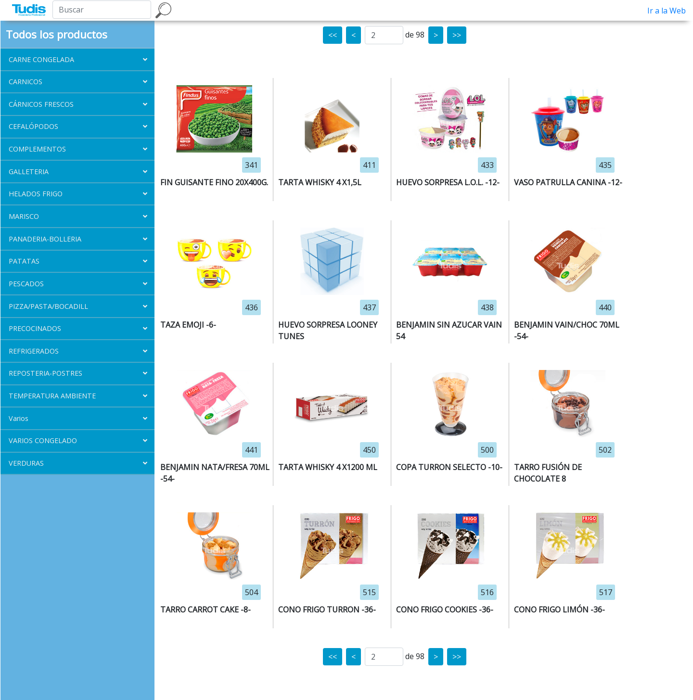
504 (251, 592)
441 (251, 450)
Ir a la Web (666, 10)
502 (605, 450)
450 (369, 450)
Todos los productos (56, 34)
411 (369, 165)
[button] (77, 59)
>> (456, 35)
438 (487, 307)
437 (369, 307)
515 (369, 592)
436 (251, 307)
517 (605, 592)
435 (605, 165)
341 (251, 165)
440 (605, 307)
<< (332, 35)
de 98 (414, 34)
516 (487, 592)
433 (487, 165)
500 (487, 450)
